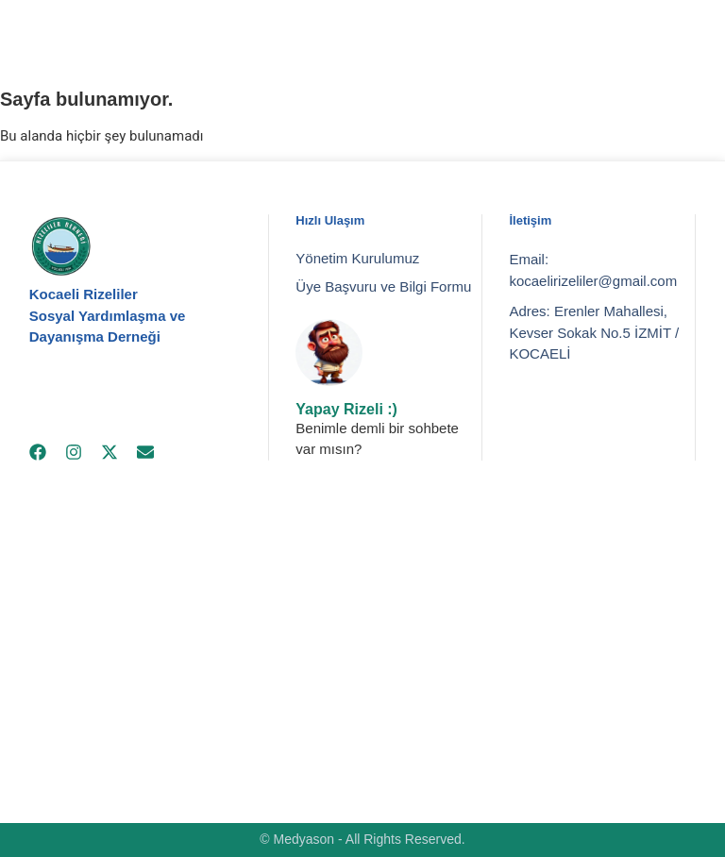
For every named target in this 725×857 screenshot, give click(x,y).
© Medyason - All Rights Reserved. (362, 839)
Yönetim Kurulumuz (357, 258)
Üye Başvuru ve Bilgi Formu (383, 286)
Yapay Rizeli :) (346, 409)
